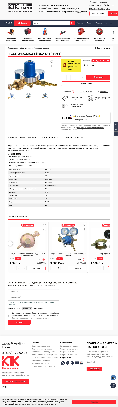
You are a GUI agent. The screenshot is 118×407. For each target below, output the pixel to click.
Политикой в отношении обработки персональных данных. (35, 404)
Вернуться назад (103, 48)
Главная (80, 23)
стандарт (48, 178)
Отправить (19, 322)
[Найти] (72, 23)
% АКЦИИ (8, 23)
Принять (94, 402)
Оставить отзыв (86, 91)
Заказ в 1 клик (86, 83)
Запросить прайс (98, 13)
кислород (48, 182)
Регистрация (102, 2)
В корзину (98, 77)
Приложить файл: (15, 308)
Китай (47, 172)
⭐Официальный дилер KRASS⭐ (87, 115)
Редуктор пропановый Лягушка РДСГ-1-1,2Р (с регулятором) (28, 254)
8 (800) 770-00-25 (96, 5)
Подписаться (94, 368)
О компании (101, 23)
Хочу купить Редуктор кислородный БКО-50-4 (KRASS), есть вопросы (33, 302)
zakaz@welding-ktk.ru (101, 9)
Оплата (89, 23)
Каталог (22, 23)
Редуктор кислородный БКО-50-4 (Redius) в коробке (68, 254)
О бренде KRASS (80, 119)
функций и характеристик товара (90, 127)
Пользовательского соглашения (43, 315)
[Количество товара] (18, 268)
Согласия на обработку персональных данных (30, 317)
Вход (92, 2)
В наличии (102, 91)
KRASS (48, 169)
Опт (41, 259)
